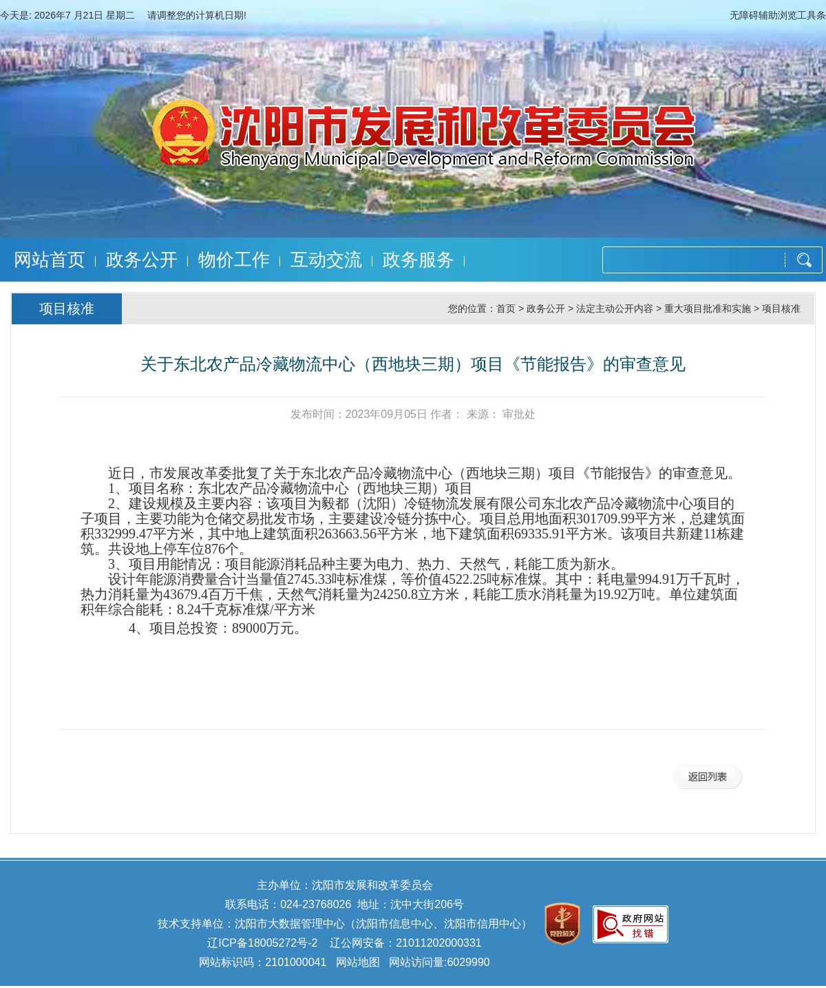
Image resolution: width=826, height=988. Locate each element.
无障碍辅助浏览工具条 (778, 15)
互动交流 (326, 259)
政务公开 (142, 259)
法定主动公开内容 (614, 308)
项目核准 (781, 308)
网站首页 (49, 259)
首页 (506, 308)
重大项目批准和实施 (707, 308)
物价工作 (234, 259)
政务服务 (418, 259)
